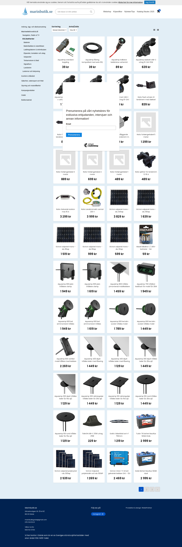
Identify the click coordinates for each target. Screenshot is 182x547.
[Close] (119, 82)
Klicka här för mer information (130, 2)
